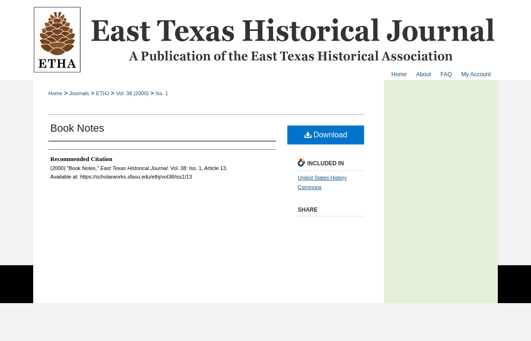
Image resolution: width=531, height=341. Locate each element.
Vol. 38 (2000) (132, 93)
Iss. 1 (162, 93)
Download (326, 135)
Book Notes (77, 128)
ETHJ (103, 93)
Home (55, 93)
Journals (79, 93)
